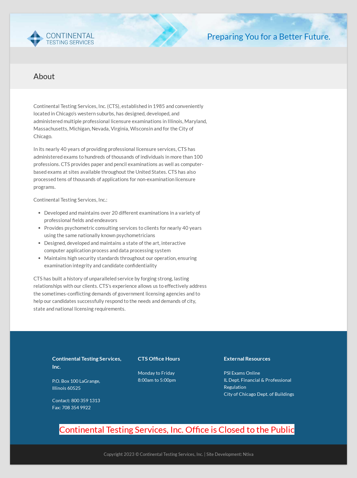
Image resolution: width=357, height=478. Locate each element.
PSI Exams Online (242, 373)
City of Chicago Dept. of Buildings (259, 394)
